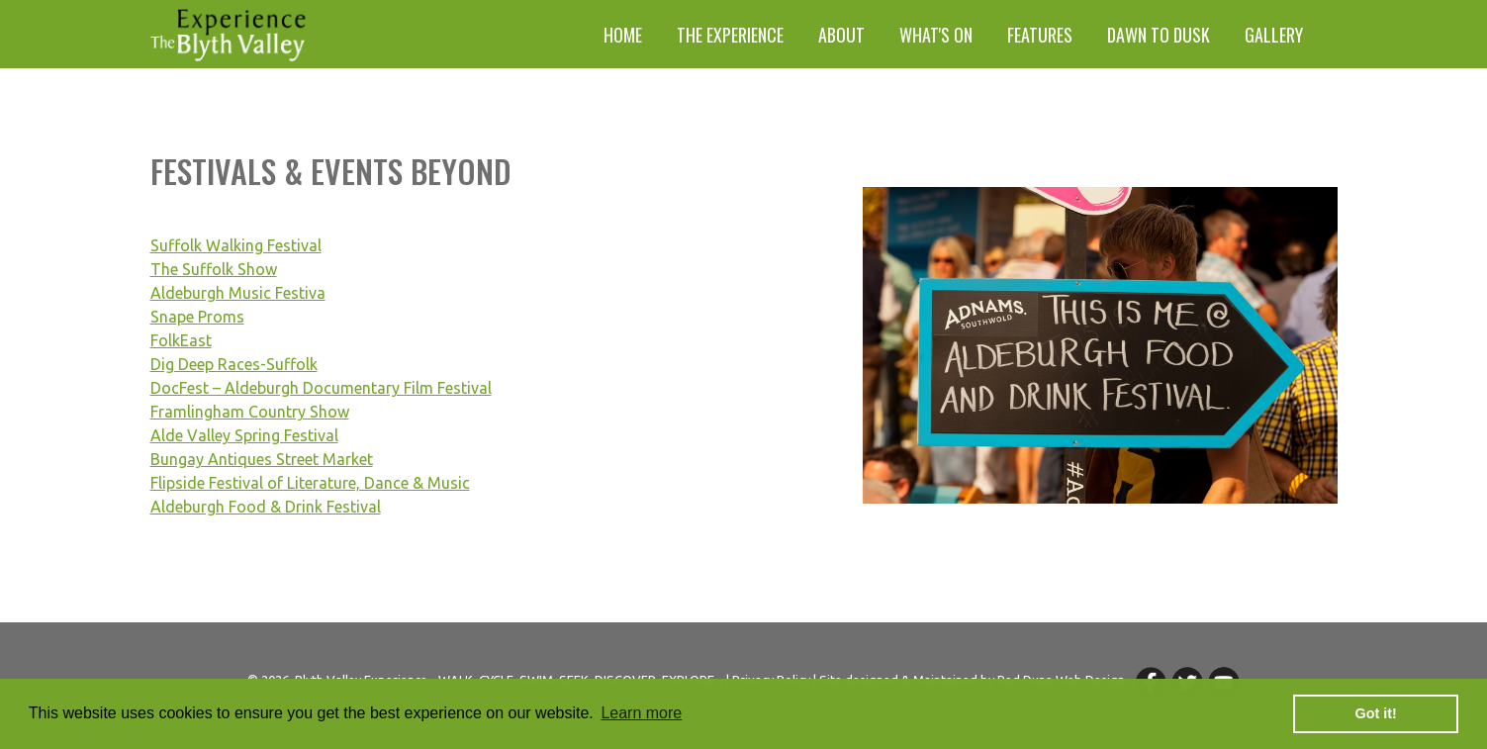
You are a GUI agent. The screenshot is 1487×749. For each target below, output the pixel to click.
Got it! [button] (1376, 713)
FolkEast (181, 340)
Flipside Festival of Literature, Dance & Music (310, 483)
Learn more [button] (641, 712)
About (841, 34)
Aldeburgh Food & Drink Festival (265, 506)
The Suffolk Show (213, 269)
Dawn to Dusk (1158, 34)
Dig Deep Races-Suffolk (234, 364)
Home (623, 34)
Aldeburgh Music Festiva (237, 293)
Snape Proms (197, 317)
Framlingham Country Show (249, 412)
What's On (936, 34)
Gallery (1274, 34)
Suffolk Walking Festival (236, 245)
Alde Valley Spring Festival (244, 435)
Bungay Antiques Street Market (261, 459)
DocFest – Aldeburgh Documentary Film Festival (321, 388)
